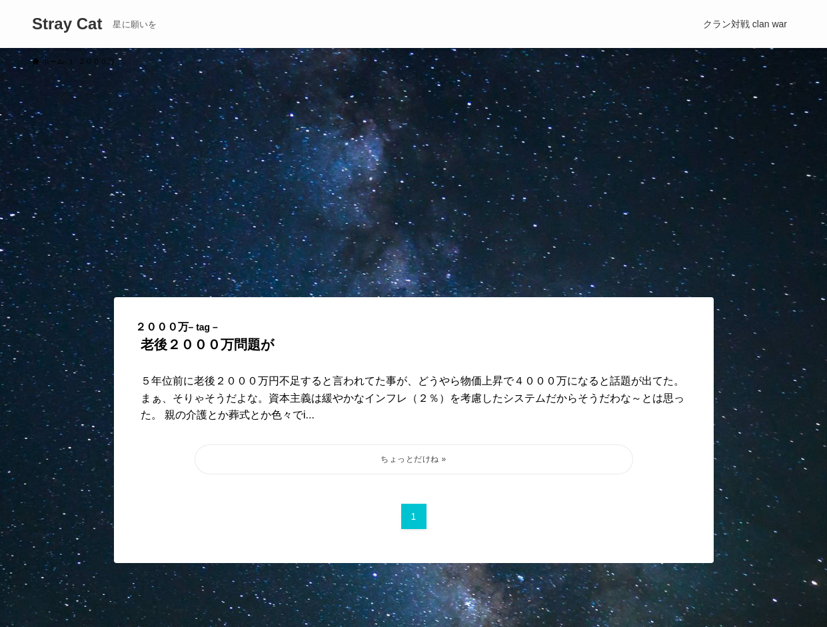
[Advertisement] (414, 176)
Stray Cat (67, 24)
